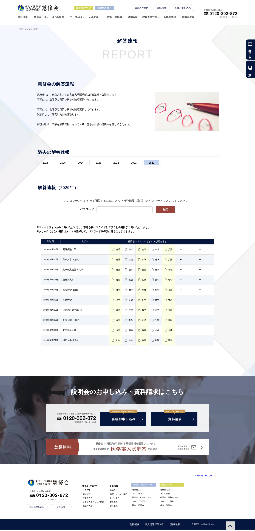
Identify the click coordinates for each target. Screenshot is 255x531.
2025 (63, 162)
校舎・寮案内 (114, 18)
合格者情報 (169, 18)
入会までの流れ (139, 503)
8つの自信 (58, 18)
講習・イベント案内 (118, 495)
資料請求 (161, 9)
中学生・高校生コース (170, 499)
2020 (151, 162)
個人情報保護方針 (155, 525)
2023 (98, 162)
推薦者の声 (188, 18)
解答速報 (114, 503)
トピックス (115, 499)
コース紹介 (76, 18)
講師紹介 (133, 18)
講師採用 (175, 525)
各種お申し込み (183, 9)
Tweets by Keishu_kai (203, 477)
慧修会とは (40, 18)
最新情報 (23, 18)
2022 (116, 162)
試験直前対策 (149, 18)
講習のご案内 (141, 9)
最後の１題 (87, 507)
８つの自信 (137, 495)
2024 (80, 162)
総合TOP (86, 491)
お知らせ (114, 491)
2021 (134, 162)
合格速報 (114, 507)
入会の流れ (95, 18)
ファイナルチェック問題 (93, 503)
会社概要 (134, 525)
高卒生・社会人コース (142, 499)
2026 (45, 162)
